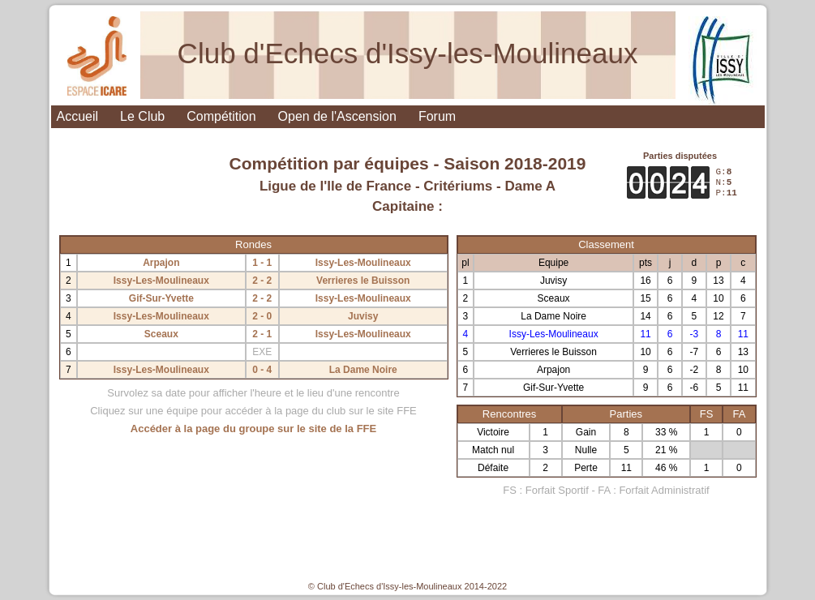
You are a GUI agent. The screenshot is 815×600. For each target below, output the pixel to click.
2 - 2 (262, 280)
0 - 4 (262, 369)
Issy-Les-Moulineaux (363, 262)
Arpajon (161, 262)
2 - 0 (262, 316)
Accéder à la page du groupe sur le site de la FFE (253, 428)
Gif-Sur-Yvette (161, 298)
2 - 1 (262, 334)
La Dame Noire (363, 369)
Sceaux (161, 334)
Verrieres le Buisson (363, 280)
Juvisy (363, 316)
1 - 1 (262, 262)
